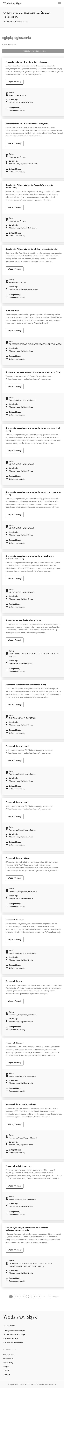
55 (49, 1296)
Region (6, 1367)
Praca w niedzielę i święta (13, 1342)
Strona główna (9, 1355)
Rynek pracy (8, 1363)
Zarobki (6, 1371)
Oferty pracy (8, 1359)
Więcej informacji (14, 82)
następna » (55, 1296)
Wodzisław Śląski (9, 21)
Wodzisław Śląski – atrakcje (14, 1334)
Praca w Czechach (10, 1338)
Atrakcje (6, 1374)
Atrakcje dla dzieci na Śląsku (14, 1331)
